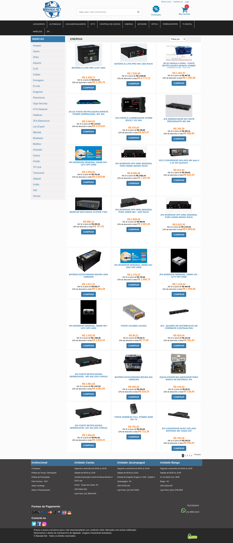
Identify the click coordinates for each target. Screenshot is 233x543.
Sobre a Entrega (38, 486)
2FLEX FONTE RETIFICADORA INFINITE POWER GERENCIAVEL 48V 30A (88, 113)
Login (187, 2)
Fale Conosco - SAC (40, 481)
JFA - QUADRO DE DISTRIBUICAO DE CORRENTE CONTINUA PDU (179, 327)
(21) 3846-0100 (90, 494)
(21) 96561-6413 (192, 512)
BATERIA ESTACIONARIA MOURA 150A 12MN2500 (88, 275)
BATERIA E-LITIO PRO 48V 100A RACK (134, 64)
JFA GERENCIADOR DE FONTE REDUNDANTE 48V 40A (179, 120)
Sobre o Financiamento (41, 490)
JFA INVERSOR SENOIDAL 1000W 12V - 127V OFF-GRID (179, 275)
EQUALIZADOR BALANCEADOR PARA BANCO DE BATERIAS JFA (179, 378)
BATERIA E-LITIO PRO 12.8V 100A (88, 68)
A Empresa (36, 468)
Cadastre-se (178, 2)
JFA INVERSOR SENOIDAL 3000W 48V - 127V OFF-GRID (88, 327)
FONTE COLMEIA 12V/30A (134, 326)
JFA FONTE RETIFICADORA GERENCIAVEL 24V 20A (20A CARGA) (88, 426)
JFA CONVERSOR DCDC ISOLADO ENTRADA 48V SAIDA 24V (179, 429)
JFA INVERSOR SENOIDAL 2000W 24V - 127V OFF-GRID (88, 163)
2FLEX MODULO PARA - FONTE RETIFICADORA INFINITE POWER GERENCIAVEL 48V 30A (179, 65)
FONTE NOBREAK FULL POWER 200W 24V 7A (133, 418)
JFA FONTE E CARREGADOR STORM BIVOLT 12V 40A (133, 119)
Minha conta (166, 2)
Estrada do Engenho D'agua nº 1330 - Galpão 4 (136, 477)
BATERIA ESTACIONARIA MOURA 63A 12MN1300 (134, 378)
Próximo (197, 455)
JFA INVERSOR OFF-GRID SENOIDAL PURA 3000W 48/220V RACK (178, 216)
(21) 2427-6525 (133, 490)
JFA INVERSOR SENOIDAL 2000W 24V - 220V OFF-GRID (133, 266)
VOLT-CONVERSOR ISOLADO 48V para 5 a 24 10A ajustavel (179, 161)
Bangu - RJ (164, 481)
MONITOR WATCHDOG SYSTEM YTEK (88, 212)
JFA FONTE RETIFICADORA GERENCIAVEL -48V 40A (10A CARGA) (89, 375)
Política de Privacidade (41, 477)
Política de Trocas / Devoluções (44, 473)
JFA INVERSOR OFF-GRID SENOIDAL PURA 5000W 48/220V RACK (133, 164)
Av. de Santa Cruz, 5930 (170, 477)
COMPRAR (88, 87)
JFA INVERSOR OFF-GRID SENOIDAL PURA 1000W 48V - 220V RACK (133, 210)
